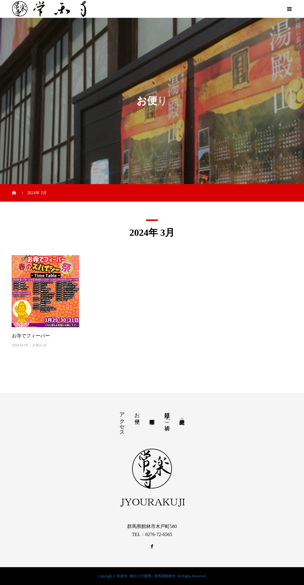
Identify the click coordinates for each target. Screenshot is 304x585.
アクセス (122, 421)
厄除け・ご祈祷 (167, 415)
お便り (137, 415)
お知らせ (39, 345)
